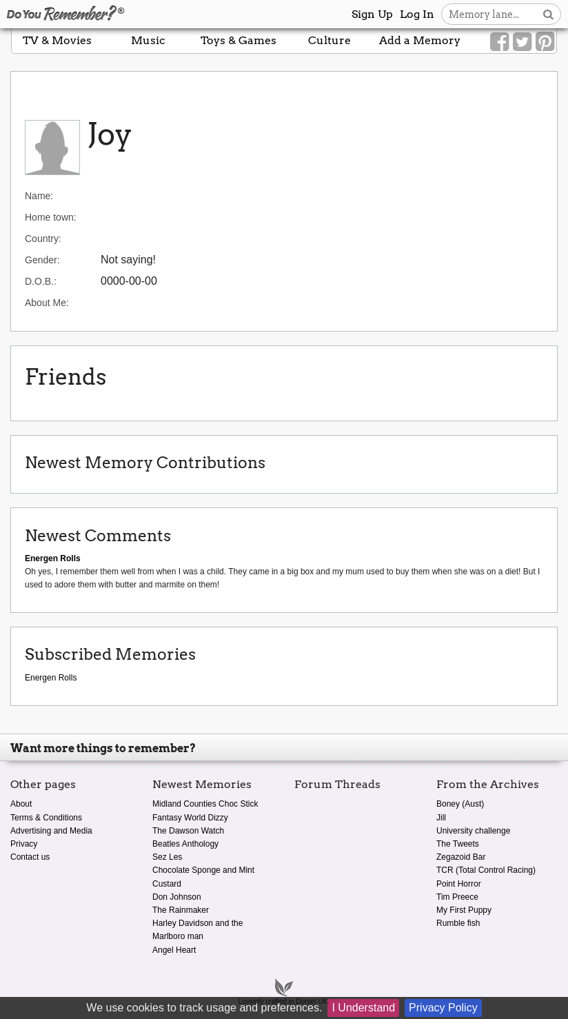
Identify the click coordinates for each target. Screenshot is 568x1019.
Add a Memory (419, 40)
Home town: (51, 217)
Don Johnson (176, 897)
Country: (43, 238)
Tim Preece (457, 897)
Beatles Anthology (185, 844)
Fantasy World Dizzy (190, 818)
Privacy (23, 844)
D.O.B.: (41, 281)
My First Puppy (463, 910)
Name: (39, 195)
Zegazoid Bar (460, 857)
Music (148, 40)
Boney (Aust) (460, 804)
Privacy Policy (443, 1007)
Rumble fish (458, 923)
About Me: (47, 302)
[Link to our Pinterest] (545, 42)
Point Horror (458, 884)
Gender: (42, 259)
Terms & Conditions (46, 818)
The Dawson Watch (188, 831)
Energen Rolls (51, 678)
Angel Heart (174, 950)
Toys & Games (238, 40)
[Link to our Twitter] (522, 42)
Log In (417, 14)
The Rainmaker (180, 910)
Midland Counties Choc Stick (205, 804)
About (21, 804)
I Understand (363, 1007)
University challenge (473, 831)
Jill (441, 818)
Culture (329, 40)
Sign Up (372, 14)
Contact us (30, 857)
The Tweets (457, 844)
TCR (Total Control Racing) (486, 870)
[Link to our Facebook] (499, 42)
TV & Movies (57, 40)
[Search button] (548, 14)
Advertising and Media (51, 831)
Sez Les (167, 857)
